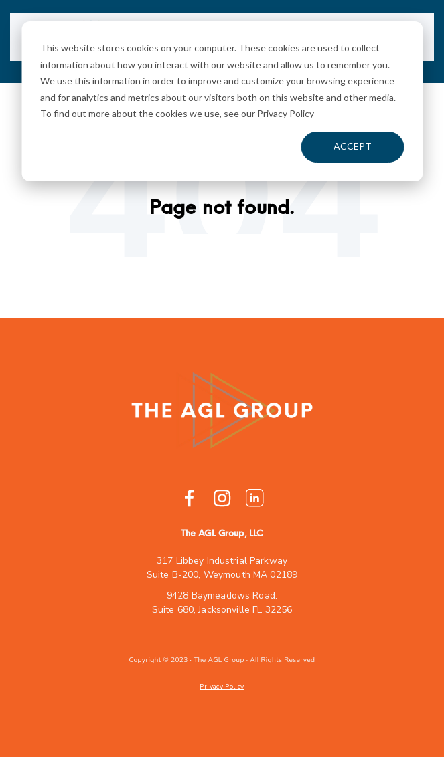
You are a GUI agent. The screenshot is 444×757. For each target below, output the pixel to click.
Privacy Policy (222, 686)
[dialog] (222, 101)
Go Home (222, 252)
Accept (353, 146)
